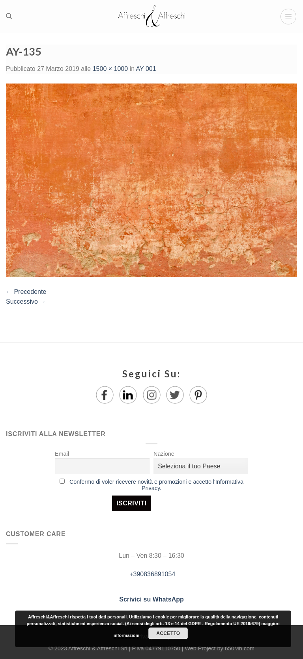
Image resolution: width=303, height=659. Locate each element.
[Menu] (288, 16)
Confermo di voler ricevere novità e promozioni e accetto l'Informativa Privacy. (156, 485)
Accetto (168, 633)
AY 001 (146, 68)
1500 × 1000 (110, 68)
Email (62, 454)
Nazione (163, 454)
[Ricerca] (9, 16)
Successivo (26, 301)
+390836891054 (152, 574)
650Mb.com (239, 648)
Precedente (26, 291)
